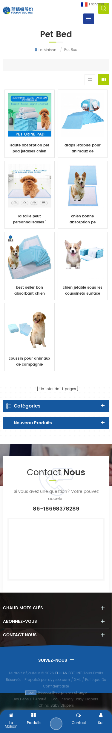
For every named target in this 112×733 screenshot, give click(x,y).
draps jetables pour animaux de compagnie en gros (83, 149)
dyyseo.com (59, 680)
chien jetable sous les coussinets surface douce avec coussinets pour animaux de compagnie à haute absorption (82, 291)
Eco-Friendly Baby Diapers (74, 699)
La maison (45, 50)
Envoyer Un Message (56, 723)
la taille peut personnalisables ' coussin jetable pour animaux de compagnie (29, 219)
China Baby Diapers (56, 705)
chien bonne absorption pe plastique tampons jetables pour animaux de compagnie (82, 219)
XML (77, 680)
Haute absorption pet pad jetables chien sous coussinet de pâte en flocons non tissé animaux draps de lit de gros (29, 149)
